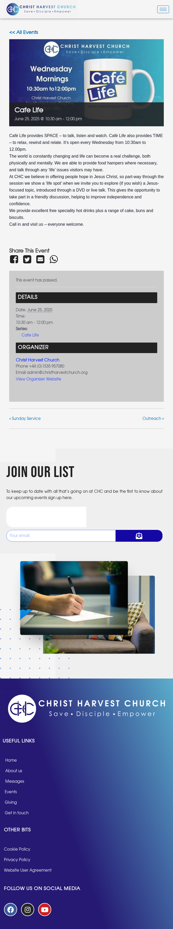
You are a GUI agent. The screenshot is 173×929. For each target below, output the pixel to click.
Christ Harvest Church (37, 360)
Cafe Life (30, 335)
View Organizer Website (38, 379)
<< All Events (23, 32)
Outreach (153, 419)
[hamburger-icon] (163, 9)
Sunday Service (25, 419)
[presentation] (46, 517)
